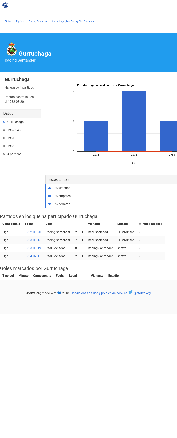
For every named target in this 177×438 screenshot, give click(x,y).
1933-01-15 (33, 240)
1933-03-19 (33, 248)
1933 (8, 146)
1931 (8, 138)
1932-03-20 (13, 130)
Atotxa (8, 21)
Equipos (20, 21)
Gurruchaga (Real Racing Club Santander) (74, 21)
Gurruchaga (13, 122)
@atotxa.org (139, 293)
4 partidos (12, 154)
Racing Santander (38, 21)
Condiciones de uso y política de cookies (99, 293)
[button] (172, 5)
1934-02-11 (33, 256)
